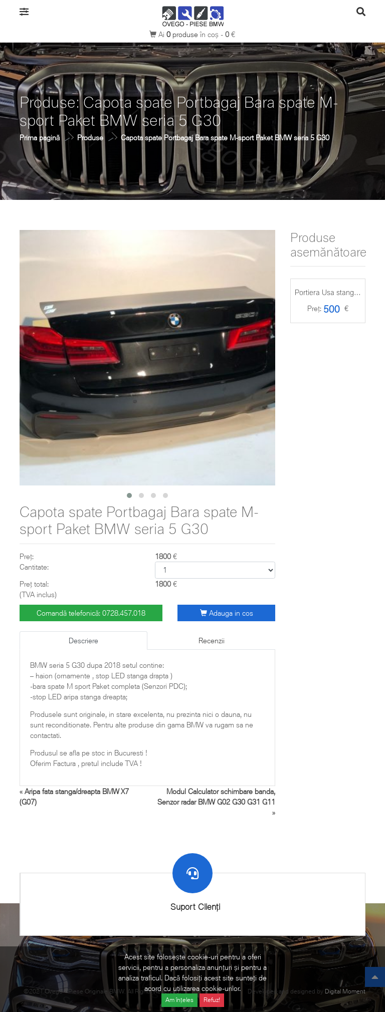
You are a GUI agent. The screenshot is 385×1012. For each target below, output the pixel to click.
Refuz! (212, 999)
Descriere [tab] (83, 640)
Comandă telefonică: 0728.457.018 (91, 613)
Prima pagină (40, 137)
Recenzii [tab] (212, 640)
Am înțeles (179, 999)
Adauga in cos (226, 613)
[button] (129, 495)
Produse (90, 137)
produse (183, 34)
